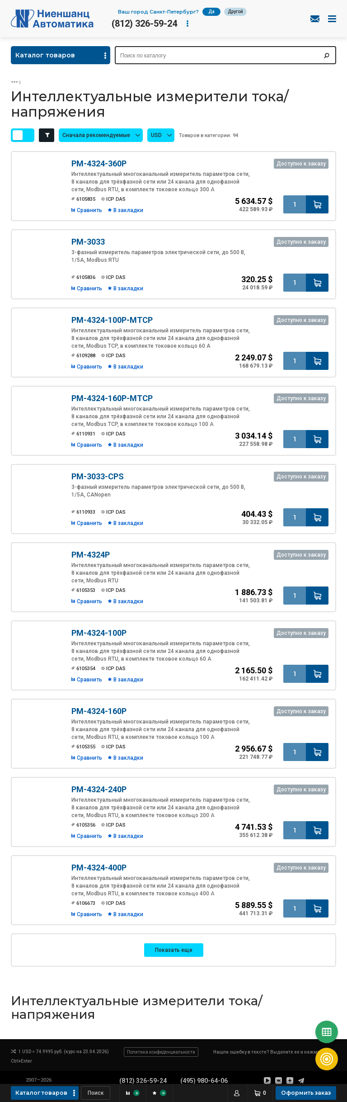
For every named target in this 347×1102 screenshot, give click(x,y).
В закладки (128, 210)
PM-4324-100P (99, 633)
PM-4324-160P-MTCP (112, 398)
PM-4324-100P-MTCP (112, 320)
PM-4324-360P (99, 163)
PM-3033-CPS (97, 476)
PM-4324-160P (99, 711)
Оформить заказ (306, 1092)
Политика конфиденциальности (161, 1052)
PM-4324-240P (99, 789)
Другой (235, 11)
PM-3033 (88, 241)
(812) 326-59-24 (144, 23)
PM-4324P (90, 554)
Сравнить (89, 210)
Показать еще (173, 950)
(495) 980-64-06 (204, 1080)
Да (211, 11)
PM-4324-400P (99, 867)
